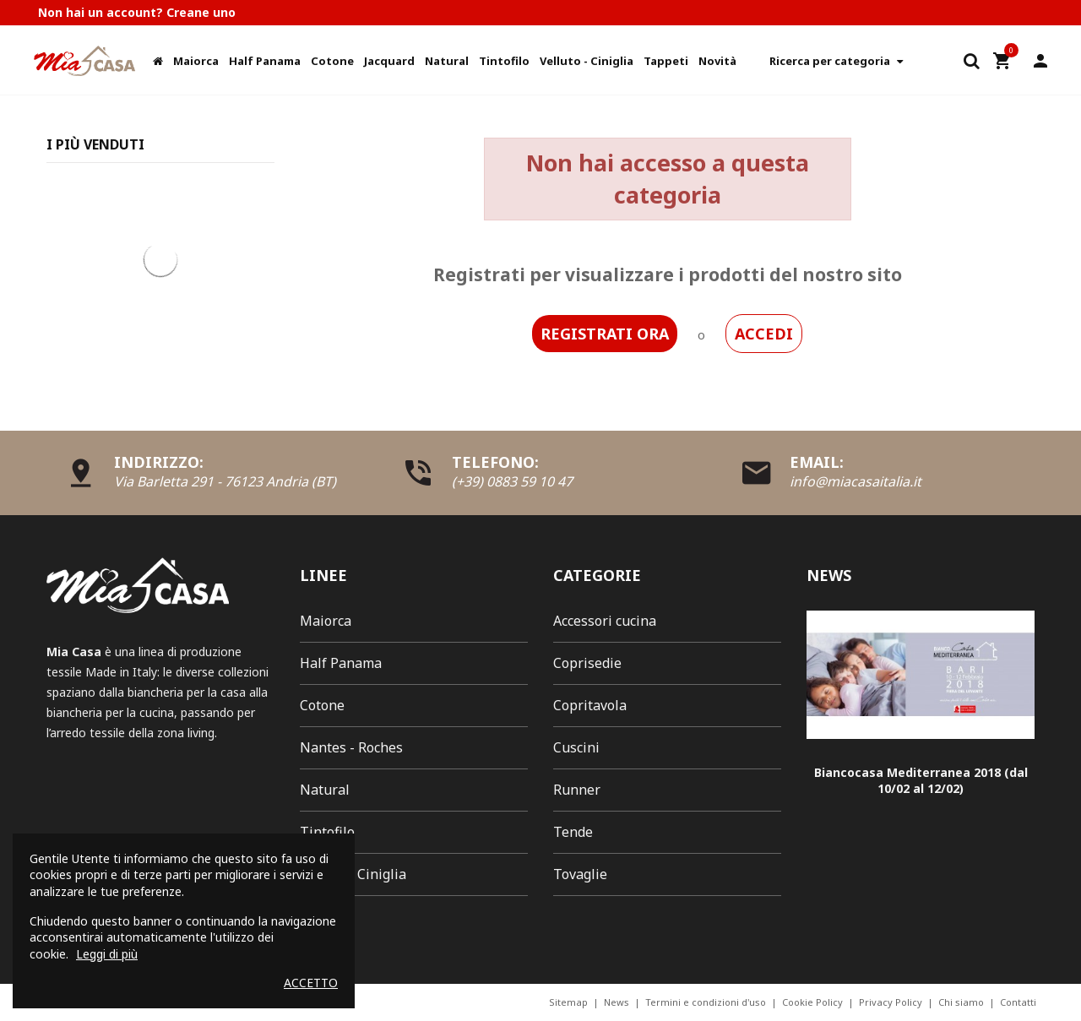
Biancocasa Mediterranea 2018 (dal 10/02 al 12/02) (921, 780)
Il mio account (1040, 61)
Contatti (1018, 1002)
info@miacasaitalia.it (855, 481)
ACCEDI (764, 333)
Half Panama (341, 663)
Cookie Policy (812, 1002)
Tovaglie (580, 874)
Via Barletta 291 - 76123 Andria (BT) (225, 481)
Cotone (322, 705)
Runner (576, 789)
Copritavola (590, 705)
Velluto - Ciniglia (353, 874)
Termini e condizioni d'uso (705, 1002)
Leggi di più (107, 954)
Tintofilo (327, 832)
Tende (573, 832)
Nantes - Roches (351, 747)
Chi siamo (961, 1002)
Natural (325, 789)
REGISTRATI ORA (604, 333)
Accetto (311, 983)
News (616, 1002)
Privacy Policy (890, 1002)
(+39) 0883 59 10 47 (512, 481)
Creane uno (201, 12)
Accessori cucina (604, 620)
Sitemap (568, 1002)
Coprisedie (587, 663)
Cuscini (576, 747)
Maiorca (325, 620)
